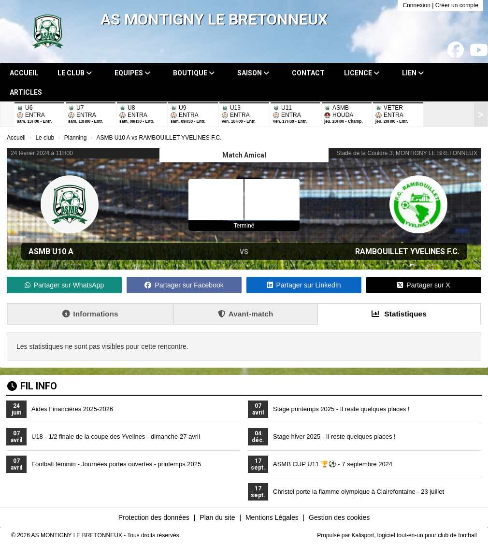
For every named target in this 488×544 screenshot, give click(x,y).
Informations (90, 314)
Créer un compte (456, 5)
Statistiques (399, 314)
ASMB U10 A (51, 251)
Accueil (24, 73)
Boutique (194, 73)
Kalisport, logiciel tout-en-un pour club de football (414, 535)
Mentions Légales (272, 517)
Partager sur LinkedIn (304, 285)
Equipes (132, 73)
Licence (361, 73)
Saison (253, 73)
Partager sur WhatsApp (64, 285)
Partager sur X (423, 285)
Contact (308, 73)
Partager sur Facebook (183, 285)
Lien (413, 73)
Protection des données (153, 517)
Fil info (32, 386)
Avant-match (245, 314)
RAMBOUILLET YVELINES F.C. (407, 251)
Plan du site (217, 517)
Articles (26, 92)
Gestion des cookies (339, 517)
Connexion (416, 5)
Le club (74, 73)
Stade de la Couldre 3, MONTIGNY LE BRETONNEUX (406, 153)
